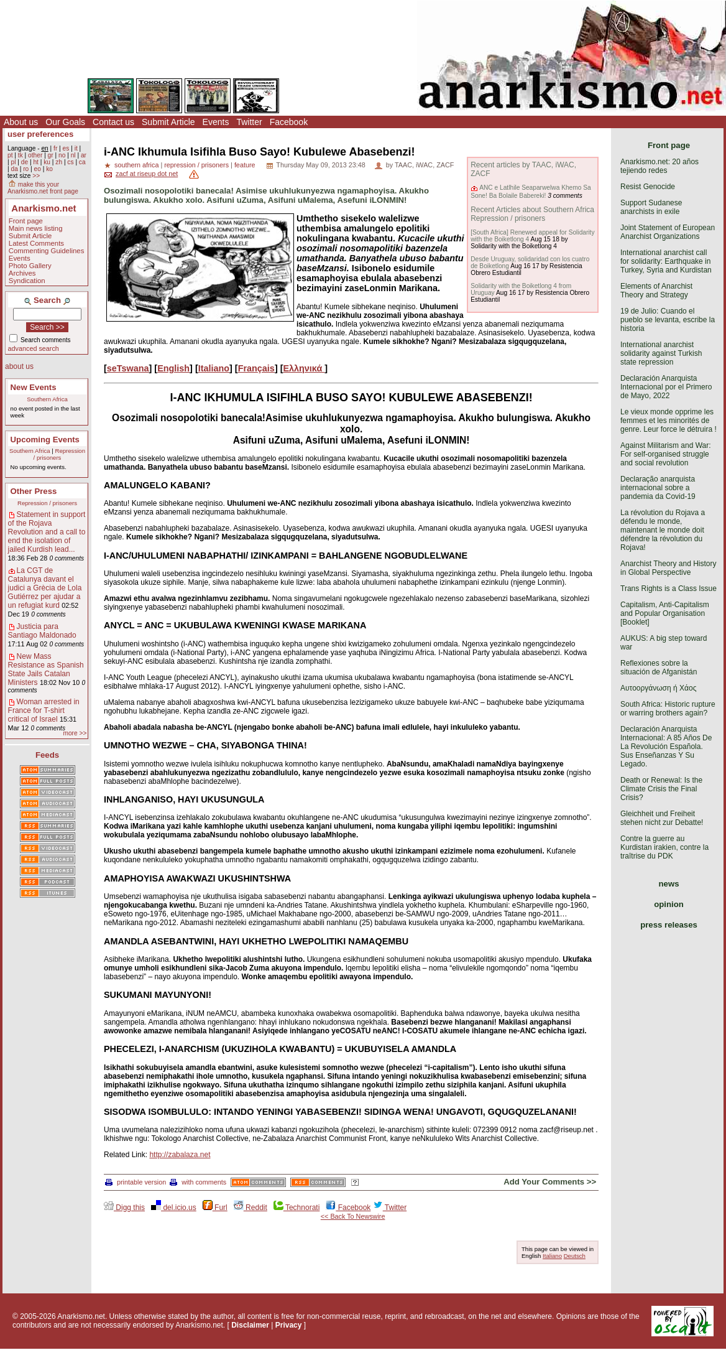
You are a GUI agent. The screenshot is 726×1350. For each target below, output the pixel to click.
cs (70, 162)
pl (13, 162)
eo (37, 168)
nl (73, 155)
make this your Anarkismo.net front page (42, 188)
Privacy (288, 1325)
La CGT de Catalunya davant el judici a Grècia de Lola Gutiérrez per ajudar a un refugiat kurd (45, 588)
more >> (74, 733)
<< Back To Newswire (353, 1216)
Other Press (34, 491)
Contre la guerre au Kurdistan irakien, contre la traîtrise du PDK (664, 847)
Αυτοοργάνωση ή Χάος (658, 688)
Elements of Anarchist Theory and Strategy (656, 290)
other (35, 155)
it (76, 148)
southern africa (136, 165)
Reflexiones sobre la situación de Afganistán (658, 667)
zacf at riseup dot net (147, 173)
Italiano (213, 368)
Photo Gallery (30, 265)
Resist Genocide (647, 186)
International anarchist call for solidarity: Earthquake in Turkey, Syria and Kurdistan (666, 261)
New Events (34, 387)
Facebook (289, 122)
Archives (22, 273)
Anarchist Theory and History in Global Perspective (668, 568)
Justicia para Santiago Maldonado (42, 631)
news (669, 883)
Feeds (47, 755)
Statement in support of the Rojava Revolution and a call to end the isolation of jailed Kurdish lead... (47, 532)
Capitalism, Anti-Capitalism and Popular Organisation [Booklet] (664, 613)
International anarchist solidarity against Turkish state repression (661, 353)
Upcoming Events (45, 439)
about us (19, 366)
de (24, 162)
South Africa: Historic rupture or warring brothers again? (667, 708)
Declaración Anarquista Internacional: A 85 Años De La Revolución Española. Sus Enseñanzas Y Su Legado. (666, 746)
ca (82, 162)
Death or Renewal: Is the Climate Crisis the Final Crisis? (661, 789)
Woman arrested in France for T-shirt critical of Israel (44, 710)
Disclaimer (250, 1325)
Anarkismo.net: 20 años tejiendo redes (659, 166)
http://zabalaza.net (179, 1154)
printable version (135, 1182)
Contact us (113, 122)
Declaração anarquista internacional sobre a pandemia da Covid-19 (658, 488)
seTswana (128, 368)
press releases (668, 924)
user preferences (40, 134)
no (61, 155)
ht (36, 162)
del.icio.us (173, 1207)
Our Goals (65, 122)
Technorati (296, 1207)
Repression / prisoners (59, 454)
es (66, 148)
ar (83, 155)
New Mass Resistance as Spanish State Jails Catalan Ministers (46, 669)
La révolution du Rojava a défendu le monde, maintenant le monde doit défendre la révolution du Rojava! (662, 530)
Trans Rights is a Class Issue (668, 588)
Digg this (124, 1207)
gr (50, 155)
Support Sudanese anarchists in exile (651, 207)
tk (20, 155)
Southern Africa (47, 399)
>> (36, 175)
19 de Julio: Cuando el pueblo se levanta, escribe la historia (667, 320)
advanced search (33, 348)
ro (26, 168)
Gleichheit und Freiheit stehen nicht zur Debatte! (661, 818)
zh (58, 162)
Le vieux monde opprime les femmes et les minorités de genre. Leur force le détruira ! (668, 420)
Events (216, 122)
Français (256, 368)
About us (21, 122)
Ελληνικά (303, 368)
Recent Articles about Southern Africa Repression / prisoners (532, 214)
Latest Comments (36, 243)
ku (47, 162)
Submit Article (168, 122)
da (14, 168)
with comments (198, 1182)
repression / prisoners (196, 165)
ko (49, 168)
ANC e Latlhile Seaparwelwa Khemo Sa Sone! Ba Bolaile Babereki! (531, 191)
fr (55, 148)
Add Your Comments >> (549, 1181)
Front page (26, 221)
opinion (669, 904)
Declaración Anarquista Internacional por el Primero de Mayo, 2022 (666, 387)
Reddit (250, 1207)
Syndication (27, 280)
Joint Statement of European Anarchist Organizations (667, 232)
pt (10, 155)
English (173, 368)
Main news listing (36, 228)
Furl (215, 1207)
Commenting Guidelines (47, 250)
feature (244, 165)
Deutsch (575, 1255)
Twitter (249, 122)
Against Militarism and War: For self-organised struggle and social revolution (665, 454)
